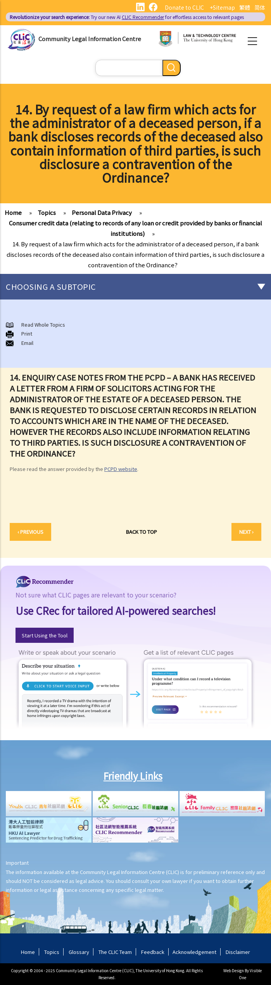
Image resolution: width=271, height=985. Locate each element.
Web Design (233, 970)
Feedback (152, 952)
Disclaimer (238, 952)
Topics (47, 212)
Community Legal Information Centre (89, 39)
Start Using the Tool (44, 635)
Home (13, 212)
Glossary (79, 952)
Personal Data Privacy (102, 212)
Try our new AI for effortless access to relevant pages (127, 17)
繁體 (244, 7)
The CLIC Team (115, 952)
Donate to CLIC (184, 7)
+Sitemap (222, 7)
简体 (259, 7)
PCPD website (120, 469)
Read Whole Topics (43, 324)
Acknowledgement (194, 952)
